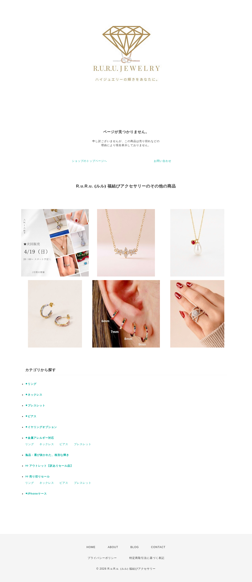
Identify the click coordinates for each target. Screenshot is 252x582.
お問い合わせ (162, 161)
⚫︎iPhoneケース (36, 493)
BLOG (134, 547)
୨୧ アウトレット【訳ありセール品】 (49, 465)
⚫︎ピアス (30, 416)
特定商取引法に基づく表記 (146, 558)
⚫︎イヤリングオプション (41, 427)
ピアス (63, 444)
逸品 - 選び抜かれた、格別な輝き (47, 455)
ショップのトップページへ (89, 161)
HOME (90, 547)
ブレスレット (82, 444)
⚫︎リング (30, 384)
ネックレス (46, 444)
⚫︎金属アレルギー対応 (39, 437)
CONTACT (158, 547)
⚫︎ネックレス (33, 394)
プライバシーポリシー (102, 558)
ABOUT (113, 547)
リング (29, 444)
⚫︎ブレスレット (35, 405)
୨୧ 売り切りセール (37, 476)
